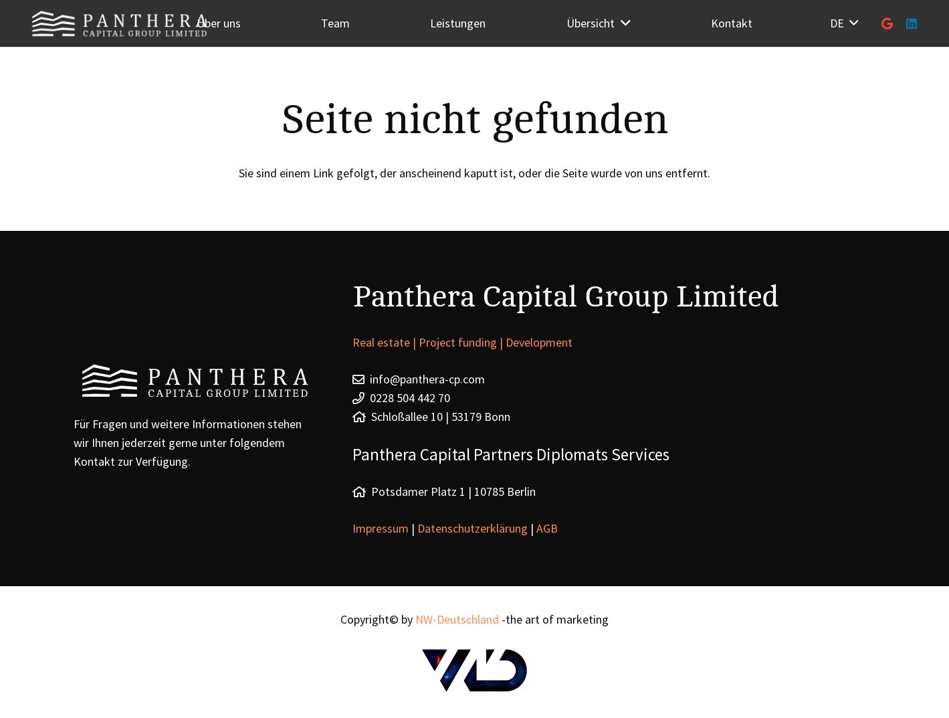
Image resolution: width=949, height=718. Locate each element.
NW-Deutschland (457, 619)
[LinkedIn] (912, 23)
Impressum (381, 528)
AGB (547, 528)
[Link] (475, 670)
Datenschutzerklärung (472, 528)
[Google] (887, 23)
